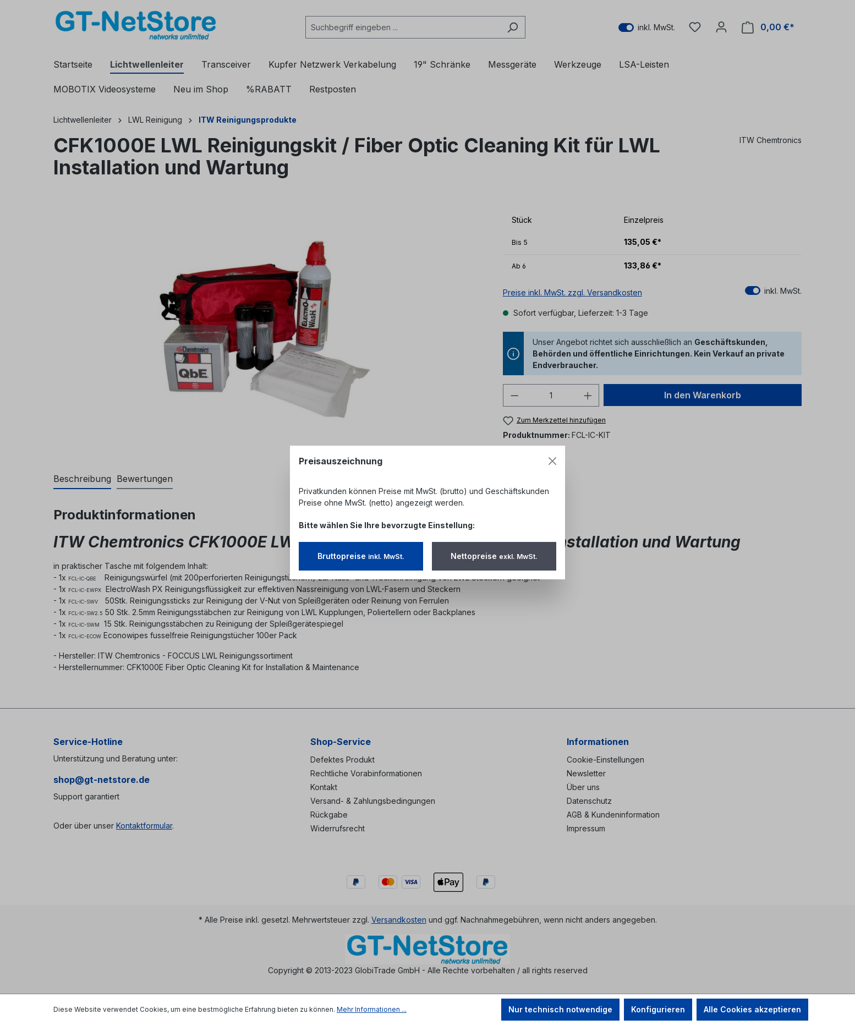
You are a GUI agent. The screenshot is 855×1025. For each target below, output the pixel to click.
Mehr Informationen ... (372, 1009)
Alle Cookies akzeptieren (752, 1009)
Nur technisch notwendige (560, 1009)
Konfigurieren (658, 1009)
